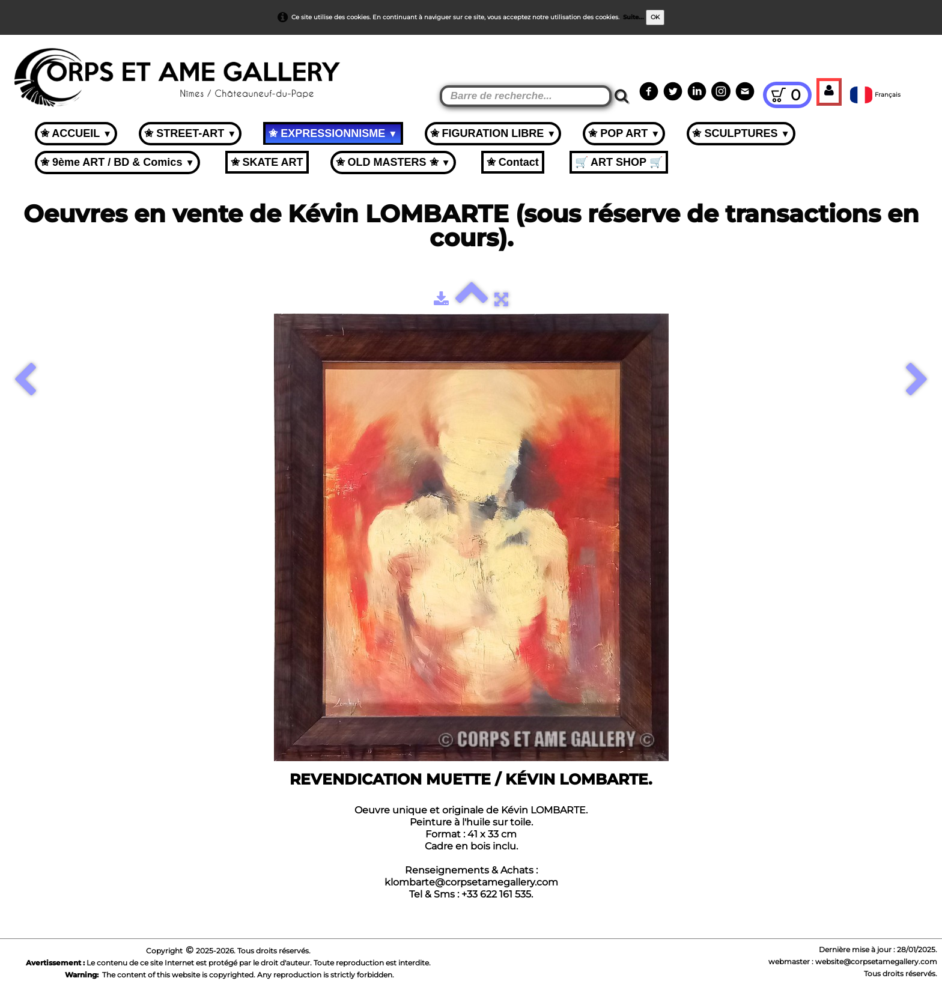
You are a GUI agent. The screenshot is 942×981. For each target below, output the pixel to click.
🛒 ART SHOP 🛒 (619, 162)
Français (876, 95)
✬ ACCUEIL (76, 133)
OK (655, 17)
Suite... (633, 17)
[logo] (30, 66)
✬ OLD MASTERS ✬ (393, 162)
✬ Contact (513, 162)
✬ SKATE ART (267, 162)
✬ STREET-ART (190, 133)
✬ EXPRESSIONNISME (333, 133)
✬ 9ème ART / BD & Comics (117, 162)
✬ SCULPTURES (740, 133)
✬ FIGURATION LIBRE (493, 133)
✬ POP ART (624, 133)
